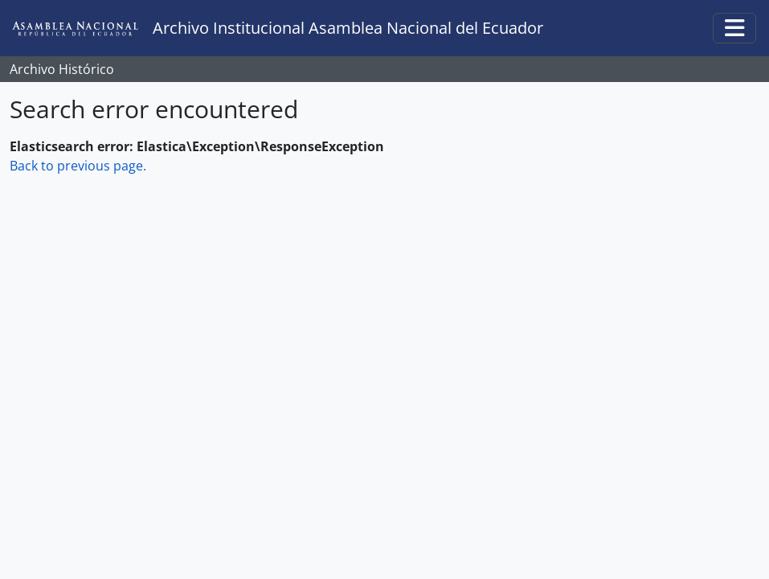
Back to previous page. (78, 166)
